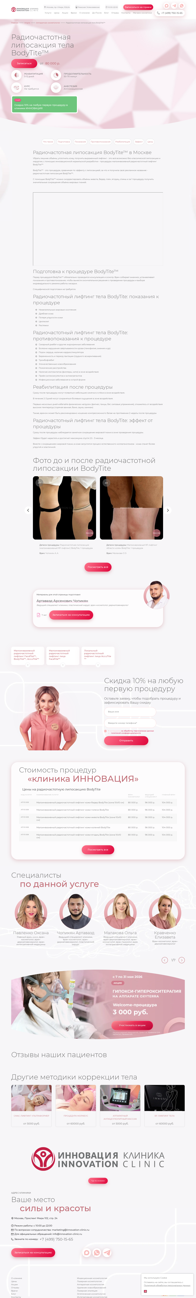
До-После (97, 13)
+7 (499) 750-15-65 (169, 13)
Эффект (139, 141)
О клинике (84, 13)
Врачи (74, 13)
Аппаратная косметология (90, 1284)
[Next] (182, 960)
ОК (145, 1291)
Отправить (126, 740)
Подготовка (64, 141)
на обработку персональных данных (137, 731)
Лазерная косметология (89, 1281)
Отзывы (115, 13)
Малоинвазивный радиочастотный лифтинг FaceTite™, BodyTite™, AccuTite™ (26, 654)
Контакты (125, 13)
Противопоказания (100, 141)
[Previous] (165, 960)
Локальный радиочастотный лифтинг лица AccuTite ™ (97, 654)
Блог (106, 13)
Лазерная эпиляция (87, 1291)
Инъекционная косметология (92, 1278)
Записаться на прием (138, 7)
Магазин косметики (142, 13)
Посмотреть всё (98, 567)
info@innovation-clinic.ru (67, 1234)
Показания (80, 141)
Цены (56, 13)
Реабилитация (122, 141)
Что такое (48, 141)
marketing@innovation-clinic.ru (70, 1230)
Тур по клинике (98, 1181)
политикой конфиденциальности (126, 733)
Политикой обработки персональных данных (167, 1285)
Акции (65, 13)
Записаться (24, 63)
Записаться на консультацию (33, 1252)
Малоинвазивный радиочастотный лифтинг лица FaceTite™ (59, 654)
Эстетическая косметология (91, 1294)
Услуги (48, 13)
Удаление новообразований (91, 1287)
